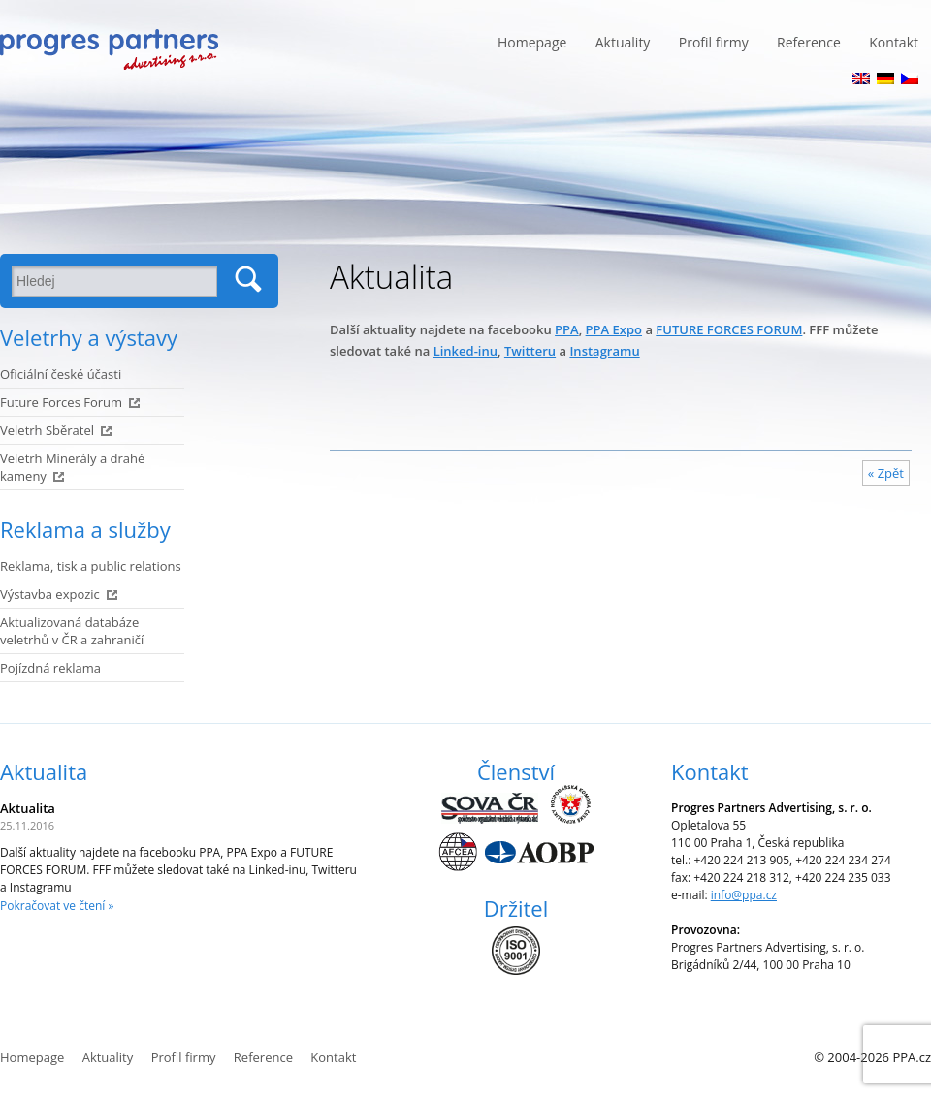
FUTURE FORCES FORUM (729, 329)
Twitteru (530, 351)
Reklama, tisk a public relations (90, 566)
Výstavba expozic (50, 594)
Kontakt (893, 42)
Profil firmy (714, 42)
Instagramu (604, 351)
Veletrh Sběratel (47, 430)
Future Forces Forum (61, 402)
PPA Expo (614, 329)
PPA (567, 329)
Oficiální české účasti (60, 374)
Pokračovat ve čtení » (56, 905)
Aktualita (43, 771)
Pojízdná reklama (50, 667)
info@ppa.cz (744, 895)
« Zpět (886, 473)
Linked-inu (465, 351)
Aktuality (623, 42)
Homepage (532, 42)
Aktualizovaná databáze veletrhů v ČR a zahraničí (72, 630)
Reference (809, 42)
